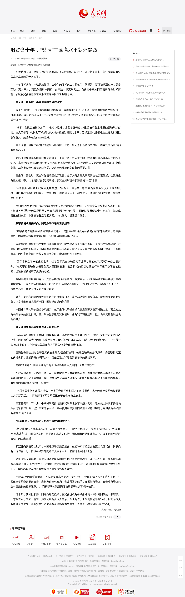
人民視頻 (76, 539)
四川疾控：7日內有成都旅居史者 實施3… (152, 93)
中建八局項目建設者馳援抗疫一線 (149, 112)
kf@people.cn (69, 566)
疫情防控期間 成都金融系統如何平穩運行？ (153, 80)
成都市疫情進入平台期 (144, 86)
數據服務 (111, 556)
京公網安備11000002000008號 (148, 576)
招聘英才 (69, 556)
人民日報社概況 (34, 556)
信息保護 (143, 556)
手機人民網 (46, 539)
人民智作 (107, 539)
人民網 (13, 38)
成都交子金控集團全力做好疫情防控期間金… (153, 66)
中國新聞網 (42, 58)
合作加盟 (90, 556)
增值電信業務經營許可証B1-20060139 (89, 571)
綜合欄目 (32, 38)
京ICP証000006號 (129, 576)
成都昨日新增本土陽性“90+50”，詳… (150, 99)
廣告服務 (80, 556)
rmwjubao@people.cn (127, 566)
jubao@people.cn (117, 561)
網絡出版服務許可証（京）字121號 (107, 576)
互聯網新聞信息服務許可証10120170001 (56, 571)
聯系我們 (153, 556)
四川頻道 (22, 38)
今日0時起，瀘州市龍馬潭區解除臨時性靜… (153, 73)
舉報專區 (91, 31)
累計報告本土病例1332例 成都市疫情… (151, 106)
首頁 (13, 31)
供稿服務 (101, 556)
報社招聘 (59, 556)
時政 (41, 38)
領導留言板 (61, 539)
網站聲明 (122, 556)
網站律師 (132, 556)
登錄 (168, 31)
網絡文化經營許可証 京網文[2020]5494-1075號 (74, 576)
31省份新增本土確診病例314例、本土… (151, 119)
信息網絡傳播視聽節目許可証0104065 (39, 576)
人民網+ (31, 539)
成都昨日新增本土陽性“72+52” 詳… (150, 60)
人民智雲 (92, 539)
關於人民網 (47, 556)
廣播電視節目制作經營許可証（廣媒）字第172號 (125, 571)
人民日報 (15, 539)
